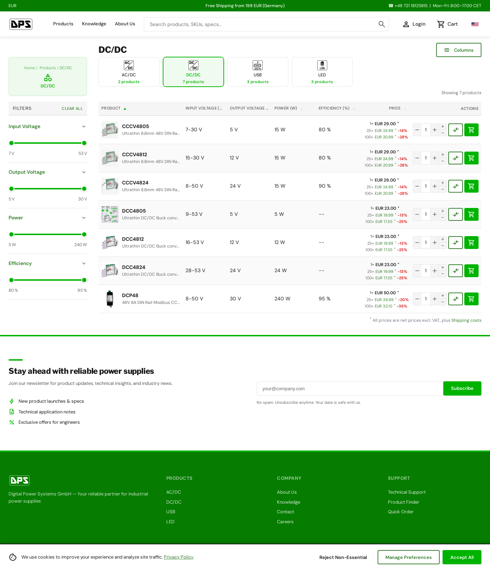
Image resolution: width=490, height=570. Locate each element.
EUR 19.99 (385, 215)
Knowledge (94, 24)
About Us (125, 24)
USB (170, 512)
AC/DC (173, 492)
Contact (285, 512)
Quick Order (401, 512)
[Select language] (473, 24)
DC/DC (173, 502)
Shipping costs (466, 320)
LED (170, 522)
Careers (285, 522)
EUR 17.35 (385, 222)
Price (398, 108)
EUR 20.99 (385, 137)
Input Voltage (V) (206, 108)
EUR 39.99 (386, 300)
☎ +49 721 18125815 (408, 6)
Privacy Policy (178, 557)
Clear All (72, 108)
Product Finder (403, 502)
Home (29, 67)
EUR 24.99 (385, 131)
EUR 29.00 (381, 124)
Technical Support (407, 492)
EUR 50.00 (381, 293)
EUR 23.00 (381, 208)
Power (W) (289, 108)
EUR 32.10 (385, 306)
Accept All (462, 557)
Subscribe (462, 388)
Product (114, 108)
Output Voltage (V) (250, 108)
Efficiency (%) (337, 108)
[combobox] (266, 24)
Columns (459, 50)
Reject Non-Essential (343, 557)
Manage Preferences (408, 557)
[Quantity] (426, 130)
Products (63, 24)
